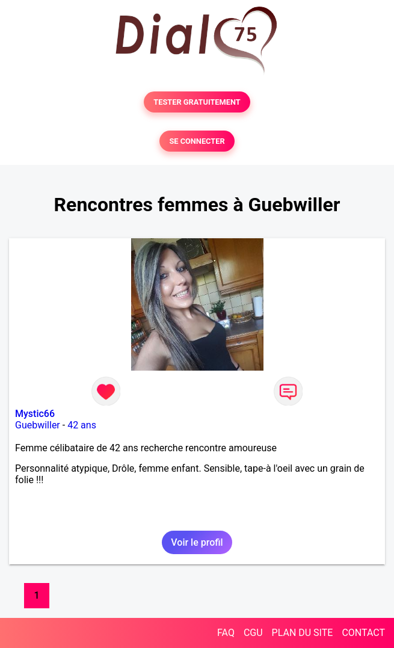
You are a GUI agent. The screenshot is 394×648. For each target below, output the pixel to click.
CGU (253, 632)
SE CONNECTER (196, 141)
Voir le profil (197, 542)
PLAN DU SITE (302, 632)
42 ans (81, 425)
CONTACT (363, 632)
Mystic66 (35, 413)
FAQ (226, 632)
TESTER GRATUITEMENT (197, 101)
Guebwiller (37, 425)
